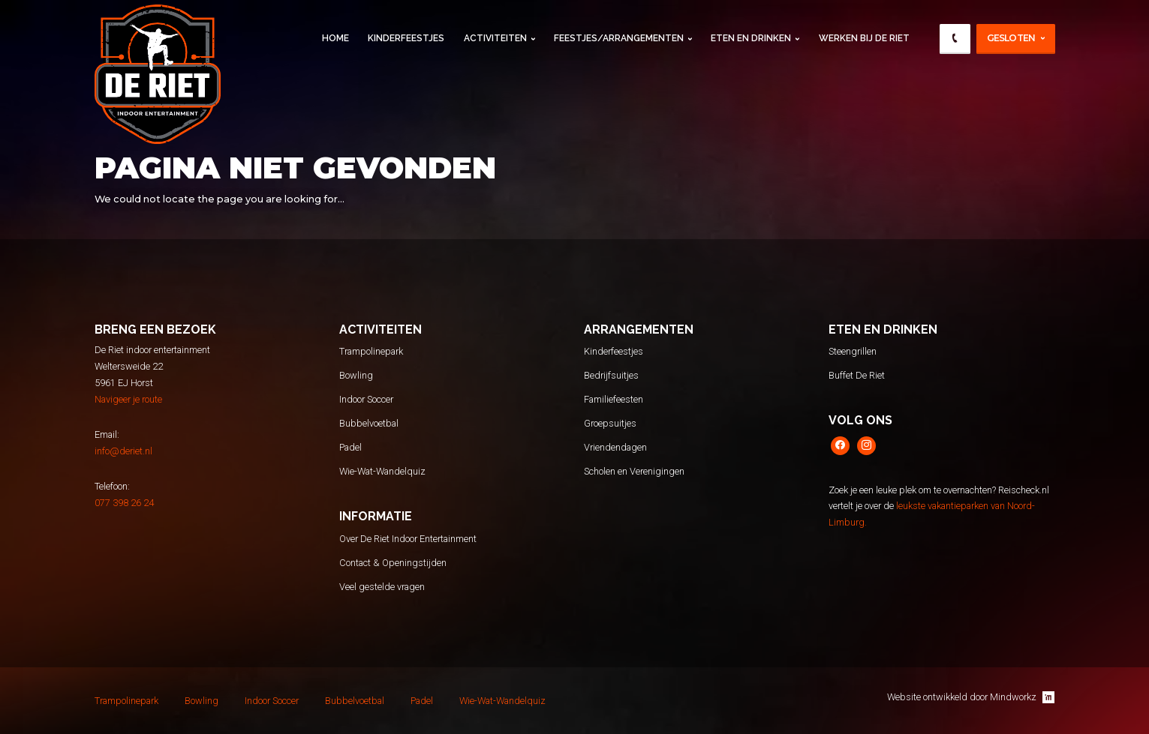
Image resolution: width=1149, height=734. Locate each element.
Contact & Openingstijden (393, 562)
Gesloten (1011, 37)
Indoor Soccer (366, 399)
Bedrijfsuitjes (611, 375)
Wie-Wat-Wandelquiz (382, 471)
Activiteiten (495, 38)
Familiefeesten (613, 399)
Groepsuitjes (610, 423)
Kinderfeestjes (406, 38)
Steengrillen (853, 351)
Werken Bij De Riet (864, 38)
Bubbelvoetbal (369, 423)
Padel (350, 447)
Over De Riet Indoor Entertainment (408, 538)
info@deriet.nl (123, 451)
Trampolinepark (371, 351)
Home (335, 38)
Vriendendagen (615, 447)
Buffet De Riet (857, 375)
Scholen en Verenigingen (634, 471)
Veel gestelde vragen (382, 586)
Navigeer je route (128, 399)
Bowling (356, 375)
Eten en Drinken (751, 38)
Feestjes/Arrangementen (619, 38)
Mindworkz (1022, 697)
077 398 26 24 (124, 502)
